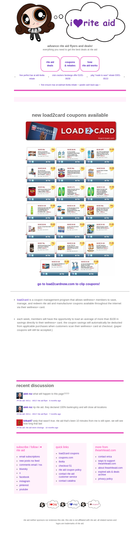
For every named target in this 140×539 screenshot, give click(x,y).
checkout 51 (65, 465)
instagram (24, 481)
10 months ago (51, 427)
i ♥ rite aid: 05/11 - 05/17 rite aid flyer (32, 400)
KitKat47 (27, 420)
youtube (23, 489)
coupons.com (66, 457)
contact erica (105, 456)
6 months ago (55, 400)
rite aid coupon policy (70, 469)
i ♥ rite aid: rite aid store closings (30, 427)
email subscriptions (29, 456)
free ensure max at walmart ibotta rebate (59, 85)
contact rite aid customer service (68, 475)
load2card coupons (69, 453)
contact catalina (67, 480)
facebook (24, 477)
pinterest (24, 485)
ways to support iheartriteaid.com (107, 462)
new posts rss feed (29, 460)
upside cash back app (89, 85)
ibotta (62, 461)
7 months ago (55, 414)
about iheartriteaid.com (110, 467)
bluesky (23, 469)
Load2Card (23, 299)
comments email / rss (30, 464)
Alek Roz (27, 393)
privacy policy (105, 478)
